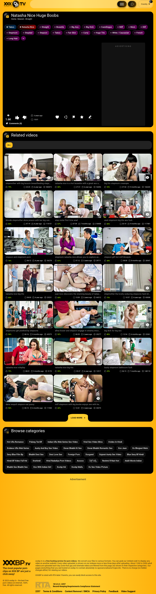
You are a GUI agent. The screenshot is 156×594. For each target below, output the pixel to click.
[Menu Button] (122, 4)
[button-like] (17, 117)
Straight (28, 19)
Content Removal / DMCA (77, 591)
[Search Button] (132, 4)
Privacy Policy (99, 591)
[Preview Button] (48, 177)
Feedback (113, 591)
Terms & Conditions (52, 591)
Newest (21, 19)
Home (13, 19)
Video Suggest (128, 591)
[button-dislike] (24, 117)
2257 (37, 591)
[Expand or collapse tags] (23, 38)
